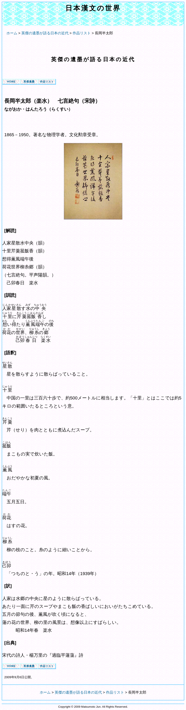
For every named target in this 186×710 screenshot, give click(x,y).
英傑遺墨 (29, 81)
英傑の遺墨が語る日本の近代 (93, 59)
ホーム (11, 33)
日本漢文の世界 (93, 8)
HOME (11, 81)
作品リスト (47, 81)
